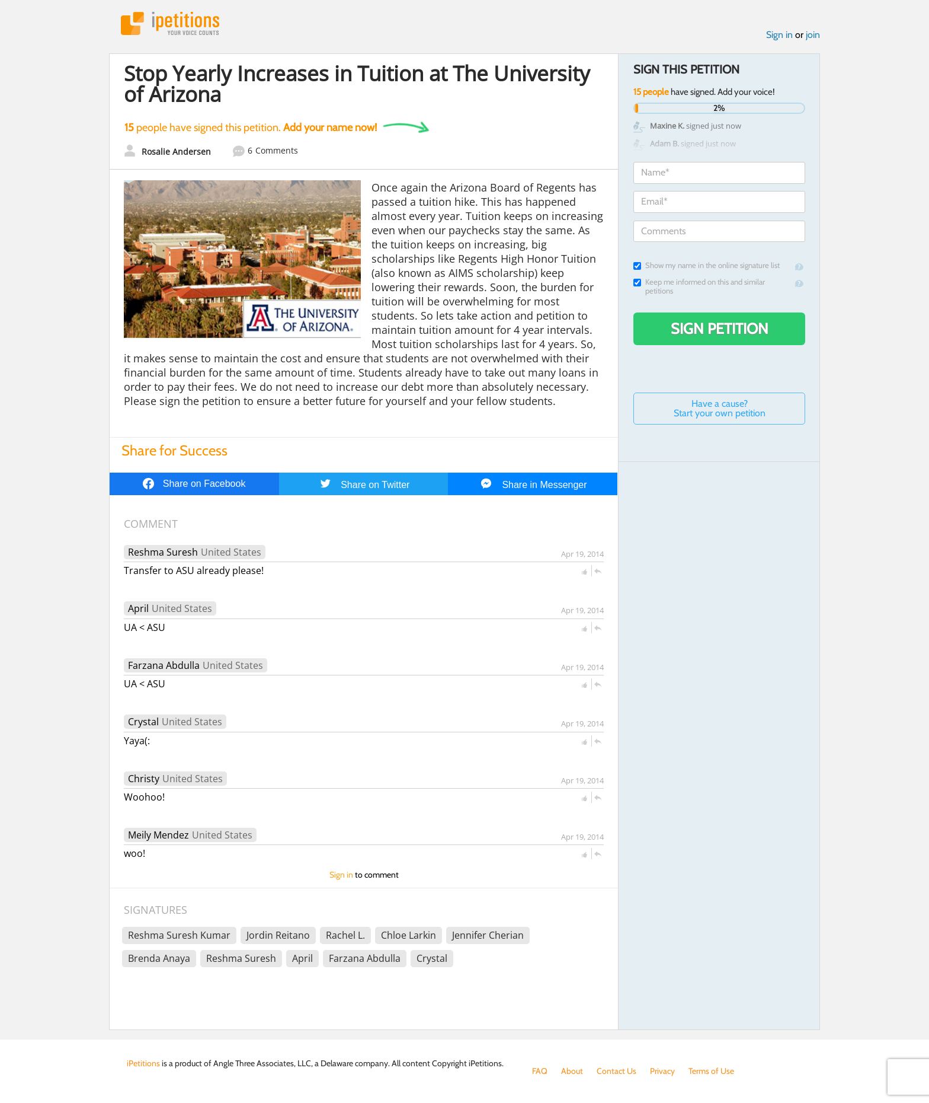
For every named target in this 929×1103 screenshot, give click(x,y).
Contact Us (616, 1071)
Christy (143, 778)
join (813, 34)
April (138, 608)
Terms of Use (711, 1071)
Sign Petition (719, 328)
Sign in (779, 34)
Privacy (662, 1071)
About (572, 1071)
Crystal (143, 721)
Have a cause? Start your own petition (719, 408)
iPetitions (170, 23)
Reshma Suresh (163, 552)
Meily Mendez (158, 835)
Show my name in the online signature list (706, 265)
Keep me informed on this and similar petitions (699, 286)
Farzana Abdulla (164, 665)
